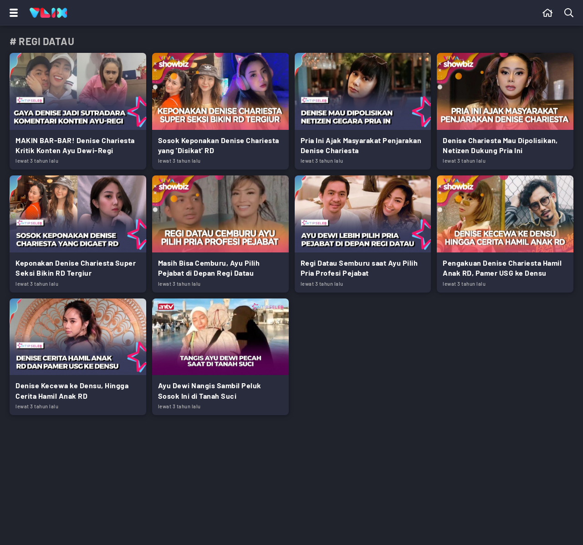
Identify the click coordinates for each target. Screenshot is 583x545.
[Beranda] (548, 13)
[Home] (48, 13)
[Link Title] (78, 111)
